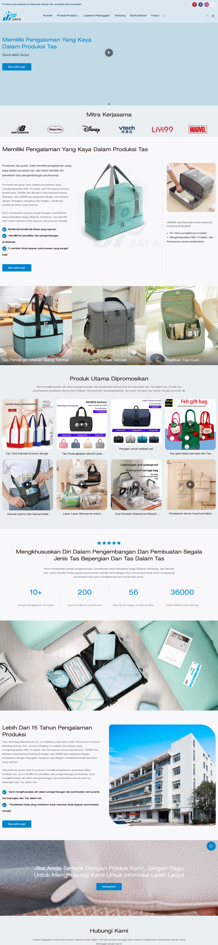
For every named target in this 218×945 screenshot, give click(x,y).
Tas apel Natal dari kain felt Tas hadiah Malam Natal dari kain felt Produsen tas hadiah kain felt (190, 454)
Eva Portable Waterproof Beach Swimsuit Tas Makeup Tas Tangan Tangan (136, 514)
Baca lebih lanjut (15, 55)
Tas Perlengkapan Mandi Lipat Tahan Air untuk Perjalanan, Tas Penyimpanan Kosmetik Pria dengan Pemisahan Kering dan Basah (82, 454)
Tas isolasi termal (109, 360)
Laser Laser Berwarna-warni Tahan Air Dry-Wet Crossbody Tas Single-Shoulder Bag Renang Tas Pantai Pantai (81, 514)
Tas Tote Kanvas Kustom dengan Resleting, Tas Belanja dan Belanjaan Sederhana (28, 454)
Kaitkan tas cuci (183, 360)
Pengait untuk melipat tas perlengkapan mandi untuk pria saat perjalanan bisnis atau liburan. (136, 449)
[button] (164, 16)
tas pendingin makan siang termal (35, 360)
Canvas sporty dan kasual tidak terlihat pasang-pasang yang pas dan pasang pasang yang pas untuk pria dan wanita (28, 514)
